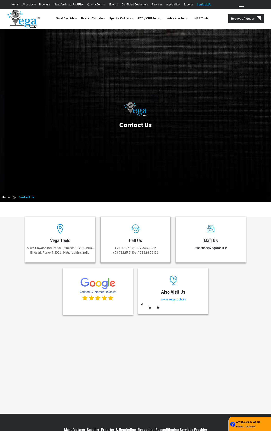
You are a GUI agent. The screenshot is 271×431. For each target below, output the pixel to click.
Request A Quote (246, 18)
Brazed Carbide (92, 18)
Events (113, 4)
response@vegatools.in (210, 248)
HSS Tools (202, 18)
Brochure (44, 4)
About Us (27, 4)
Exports (188, 4)
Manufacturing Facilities (69, 4)
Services (157, 4)
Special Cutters (120, 18)
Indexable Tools (177, 18)
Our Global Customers (135, 4)
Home (15, 4)
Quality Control (96, 4)
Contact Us (204, 4)
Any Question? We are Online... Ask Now (248, 424)
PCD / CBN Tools (149, 18)
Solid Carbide (65, 18)
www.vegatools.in (173, 299)
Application (173, 4)
